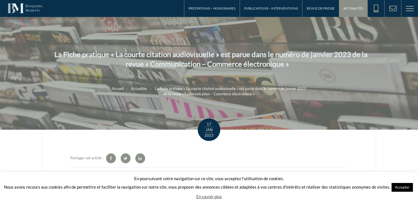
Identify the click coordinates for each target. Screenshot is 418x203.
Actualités (353, 8)
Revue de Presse (321, 8)
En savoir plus (209, 196)
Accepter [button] (402, 187)
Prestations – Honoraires (211, 8)
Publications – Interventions (271, 8)
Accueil (117, 88)
